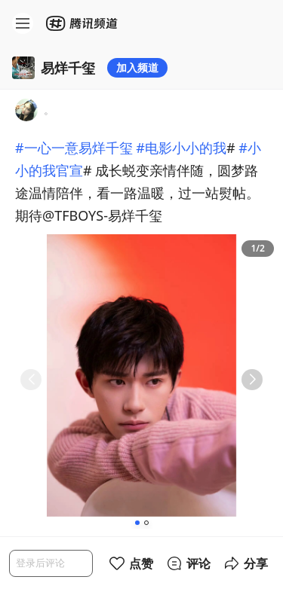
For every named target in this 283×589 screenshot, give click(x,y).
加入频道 (137, 67)
